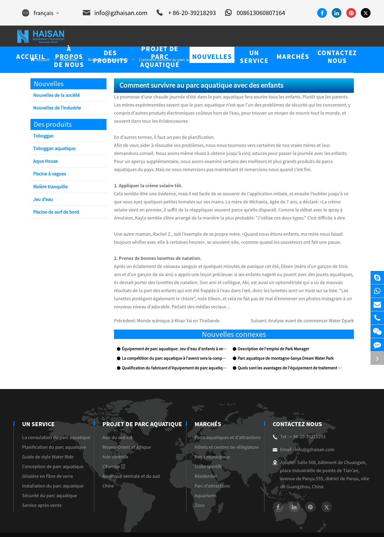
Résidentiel (206, 460)
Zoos (200, 489)
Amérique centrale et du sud (125, 460)
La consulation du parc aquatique (50, 421)
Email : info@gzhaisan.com (300, 434)
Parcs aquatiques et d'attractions (223, 421)
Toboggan (42, 136)
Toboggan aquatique (52, 149)
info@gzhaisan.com (117, 13)
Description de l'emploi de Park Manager (269, 333)
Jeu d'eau (42, 199)
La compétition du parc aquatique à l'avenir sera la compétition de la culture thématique (173, 343)
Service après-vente (39, 489)
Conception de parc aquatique (48, 450)
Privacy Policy (358, 526)
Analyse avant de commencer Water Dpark (317, 305)
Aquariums (206, 479)
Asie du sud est (114, 421)
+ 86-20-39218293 (184, 13)
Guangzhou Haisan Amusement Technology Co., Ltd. (82, 526)
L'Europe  (110, 450)
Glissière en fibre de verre (44, 460)
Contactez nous (296, 408)
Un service (37, 408)
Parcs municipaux (211, 441)
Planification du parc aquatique (49, 431)
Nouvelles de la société (53, 95)
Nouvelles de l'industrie (54, 108)
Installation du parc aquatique (47, 470)
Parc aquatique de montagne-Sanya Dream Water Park (280, 343)
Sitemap (332, 526)
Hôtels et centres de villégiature (223, 431)
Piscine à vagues (48, 174)
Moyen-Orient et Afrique (122, 431)
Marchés (209, 408)
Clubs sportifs (208, 450)
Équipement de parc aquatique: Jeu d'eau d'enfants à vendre (169, 333)
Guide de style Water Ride (44, 441)
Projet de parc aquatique (138, 408)
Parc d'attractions (211, 470)
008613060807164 (249, 13)
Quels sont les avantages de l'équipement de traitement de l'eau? (288, 352)
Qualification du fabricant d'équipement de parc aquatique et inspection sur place (173, 352)
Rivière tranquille (49, 187)
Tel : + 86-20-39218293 (297, 421)
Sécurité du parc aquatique (45, 479)
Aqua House (44, 161)
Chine (106, 470)
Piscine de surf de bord (54, 212)
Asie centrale (112, 441)
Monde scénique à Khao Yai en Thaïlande (169, 305)
